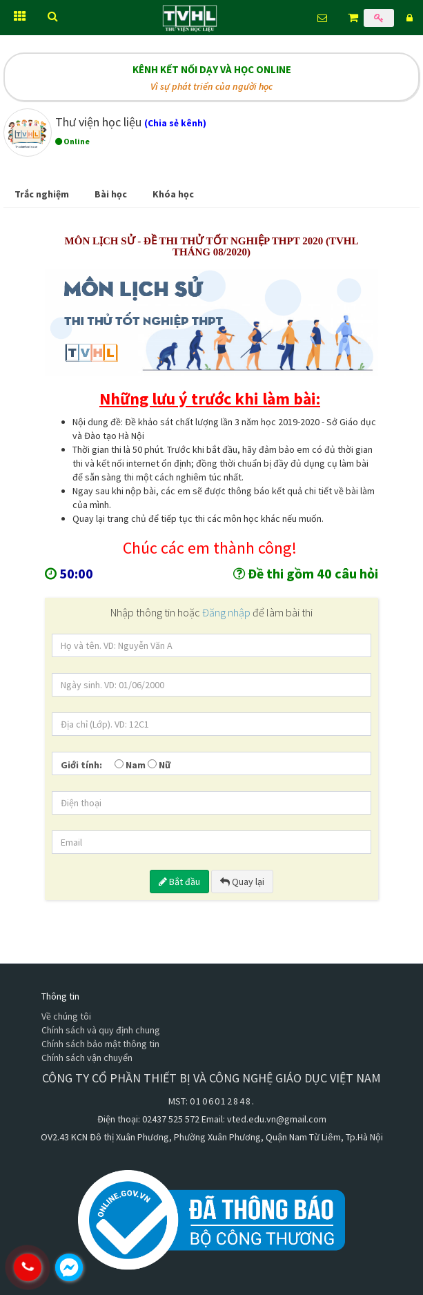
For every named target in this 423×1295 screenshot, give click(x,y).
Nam (130, 765)
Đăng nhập (227, 612)
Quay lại (242, 881)
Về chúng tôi (66, 1016)
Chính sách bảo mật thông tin (100, 1044)
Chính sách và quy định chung (100, 1030)
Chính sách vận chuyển (86, 1057)
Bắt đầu (179, 881)
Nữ (159, 765)
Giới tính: (81, 765)
